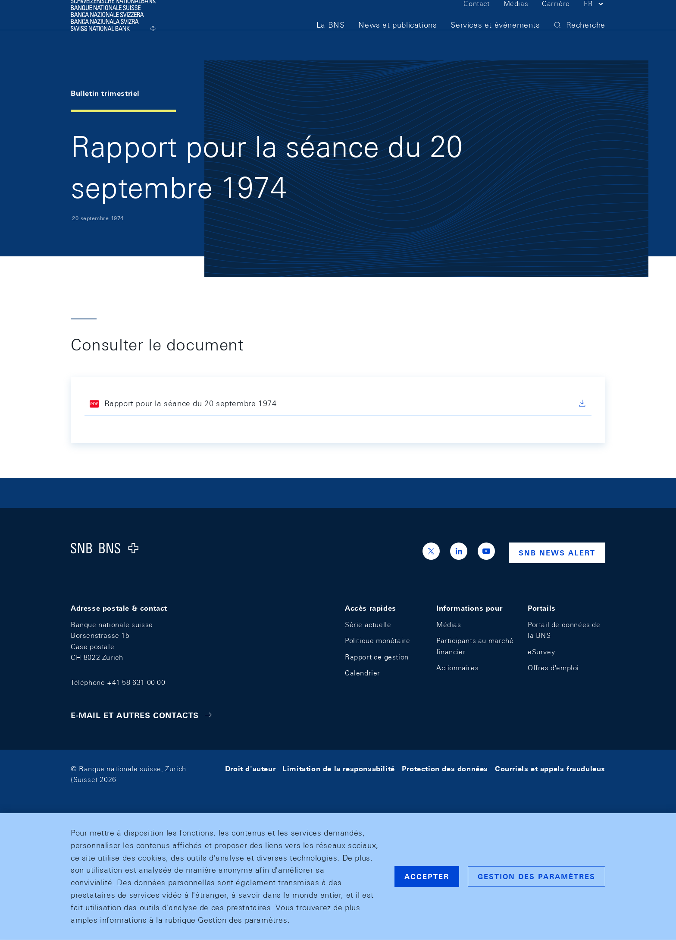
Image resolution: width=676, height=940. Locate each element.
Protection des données (445, 769)
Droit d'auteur (250, 769)
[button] (594, 21)
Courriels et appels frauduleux (550, 769)
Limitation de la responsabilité (338, 769)
